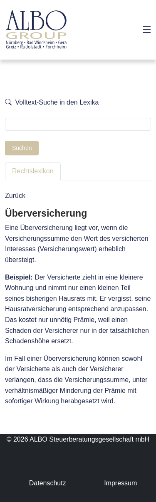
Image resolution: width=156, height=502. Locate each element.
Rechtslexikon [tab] (33, 171)
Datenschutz (47, 483)
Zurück (15, 195)
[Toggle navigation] (147, 30)
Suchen (22, 148)
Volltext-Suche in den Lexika (52, 102)
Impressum (120, 483)
